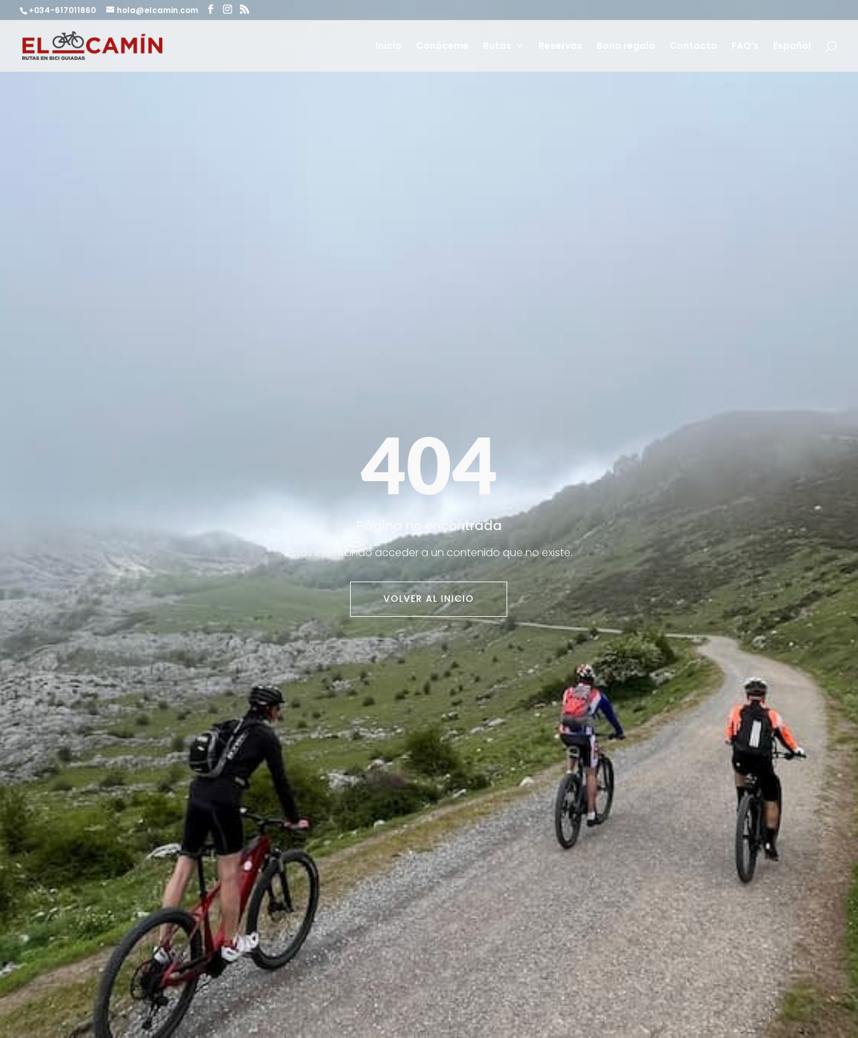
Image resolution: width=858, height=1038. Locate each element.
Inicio (389, 46)
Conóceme (442, 46)
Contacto (693, 46)
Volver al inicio (428, 598)
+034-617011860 (63, 10)
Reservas (560, 46)
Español (792, 46)
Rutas (497, 46)
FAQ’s (745, 46)
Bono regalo (626, 46)
